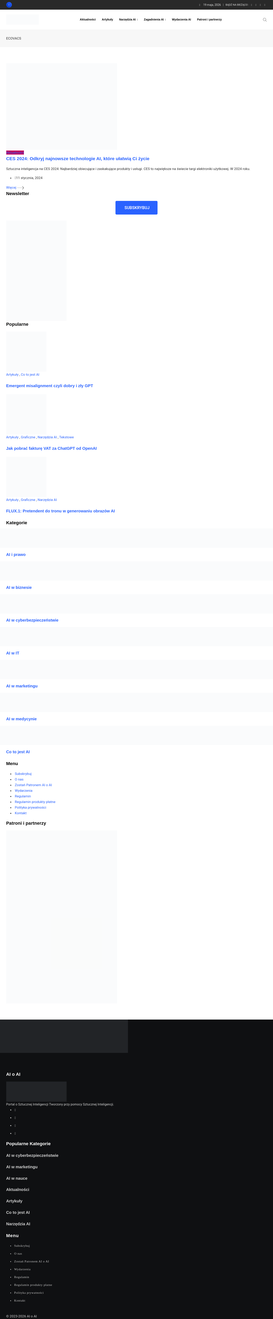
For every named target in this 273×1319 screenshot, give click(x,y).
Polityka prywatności (30, 807)
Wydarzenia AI (181, 19)
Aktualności (88, 19)
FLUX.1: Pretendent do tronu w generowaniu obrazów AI (60, 511)
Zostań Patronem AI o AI (33, 785)
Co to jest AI (30, 374)
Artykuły (107, 19)
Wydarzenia (24, 791)
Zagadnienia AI (154, 19)
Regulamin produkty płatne (35, 802)
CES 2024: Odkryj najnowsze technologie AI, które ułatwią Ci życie (77, 158)
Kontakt (21, 813)
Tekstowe (66, 437)
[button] (136, 208)
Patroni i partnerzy (209, 19)
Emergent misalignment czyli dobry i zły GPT (49, 386)
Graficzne (28, 437)
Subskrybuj (23, 774)
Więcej (15, 187)
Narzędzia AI (127, 19)
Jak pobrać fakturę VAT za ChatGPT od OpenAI (51, 448)
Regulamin (23, 796)
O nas (19, 779)
